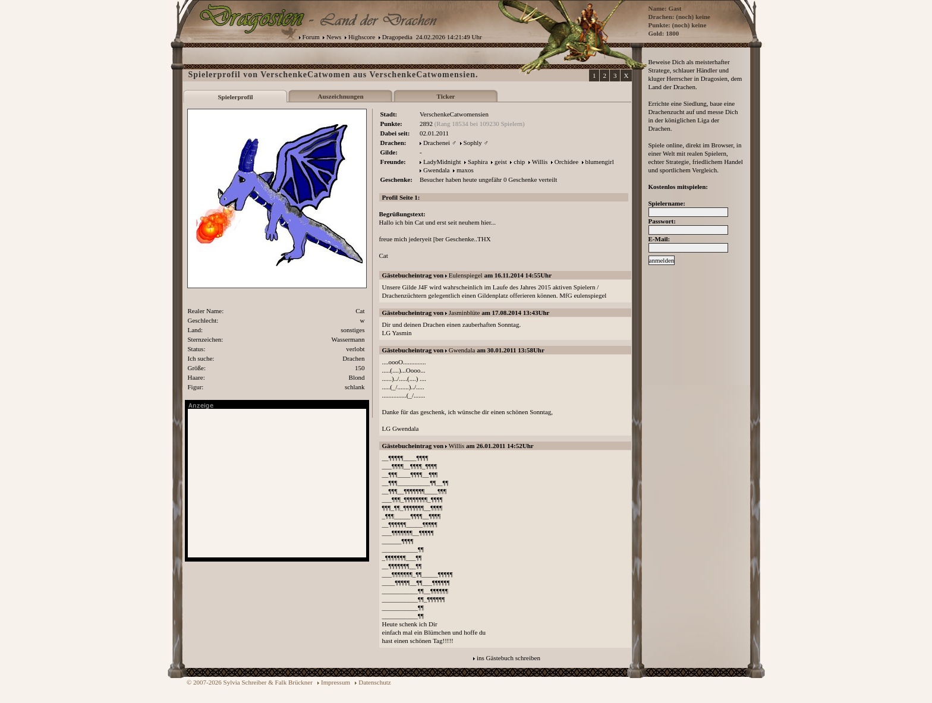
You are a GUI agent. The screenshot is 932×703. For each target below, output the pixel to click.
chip (519, 161)
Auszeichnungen (340, 96)
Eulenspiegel (466, 275)
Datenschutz (374, 682)
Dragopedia (397, 36)
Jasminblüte (464, 312)
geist (501, 161)
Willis (539, 161)
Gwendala (436, 170)
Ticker (446, 96)
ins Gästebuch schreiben (508, 657)
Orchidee (566, 161)
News (333, 36)
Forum (311, 36)
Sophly (473, 142)
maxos (465, 170)
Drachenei (436, 142)
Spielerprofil (235, 96)
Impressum (335, 682)
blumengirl (599, 161)
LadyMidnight (442, 161)
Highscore (361, 36)
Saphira (478, 161)
